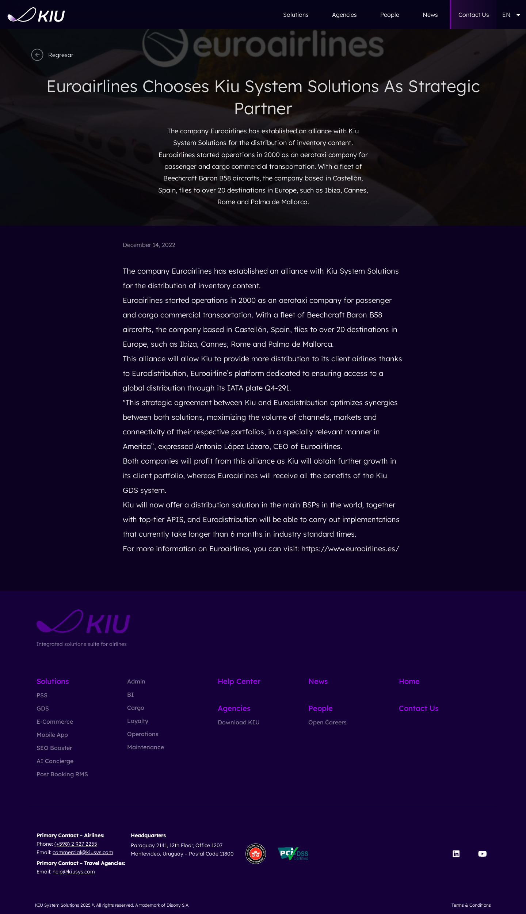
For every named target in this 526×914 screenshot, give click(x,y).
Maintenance (145, 747)
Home (409, 681)
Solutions (296, 14)
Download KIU (239, 722)
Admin (136, 681)
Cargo (135, 707)
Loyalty (137, 720)
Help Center (239, 681)
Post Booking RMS (62, 774)
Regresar (51, 55)
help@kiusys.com (74, 871)
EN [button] (511, 14)
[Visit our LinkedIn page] (456, 853)
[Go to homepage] (36, 14)
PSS (42, 695)
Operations (143, 734)
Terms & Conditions (471, 905)
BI (130, 694)
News (430, 14)
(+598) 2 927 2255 (75, 844)
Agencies (344, 14)
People (389, 14)
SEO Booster (54, 747)
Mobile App (52, 734)
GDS (43, 708)
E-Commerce (55, 721)
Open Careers (327, 722)
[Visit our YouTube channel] (482, 854)
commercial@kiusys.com (83, 852)
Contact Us (473, 14)
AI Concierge (55, 761)
